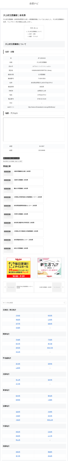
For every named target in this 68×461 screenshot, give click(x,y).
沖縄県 (50, 438)
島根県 (18, 394)
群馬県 (18, 306)
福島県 (50, 282)
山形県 (50, 278)
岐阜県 (18, 354)
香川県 (18, 414)
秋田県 (50, 274)
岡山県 (18, 398)
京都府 (18, 374)
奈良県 (50, 374)
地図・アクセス (33, 36)
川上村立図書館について (35, 31)
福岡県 (18, 426)
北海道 (18, 274)
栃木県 (18, 302)
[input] (34, 261)
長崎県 (18, 434)
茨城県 (18, 298)
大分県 (50, 426)
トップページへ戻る (28, 456)
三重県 (50, 358)
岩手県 (18, 282)
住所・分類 (32, 34)
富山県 (18, 338)
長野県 (50, 322)
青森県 (18, 278)
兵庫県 (50, 370)
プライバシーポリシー (39, 456)
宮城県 (18, 286)
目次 (31, 28)
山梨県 (18, 326)
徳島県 (18, 410)
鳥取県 (18, 390)
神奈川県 (50, 306)
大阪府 (18, 378)
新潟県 (18, 322)
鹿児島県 (50, 434)
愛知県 (50, 354)
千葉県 (50, 298)
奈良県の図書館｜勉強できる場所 (11, 158)
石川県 (18, 342)
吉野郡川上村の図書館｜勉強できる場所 (13, 161)
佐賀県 (18, 430)
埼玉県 (18, 310)
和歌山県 (50, 378)
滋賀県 (18, 370)
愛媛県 (50, 410)
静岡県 (18, 358)
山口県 (50, 394)
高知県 (50, 414)
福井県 (50, 338)
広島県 (50, 390)
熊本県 (18, 438)
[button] (64, 261)
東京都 (50, 302)
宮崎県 (50, 430)
